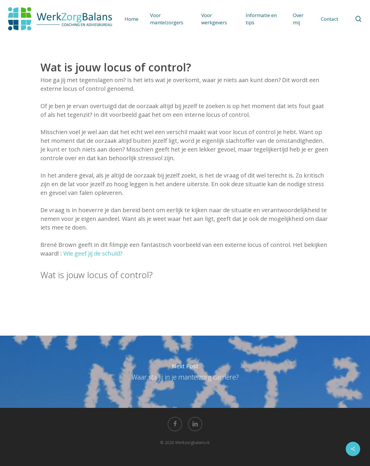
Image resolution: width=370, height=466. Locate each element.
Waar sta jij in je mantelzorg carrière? (185, 372)
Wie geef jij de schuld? (92, 253)
